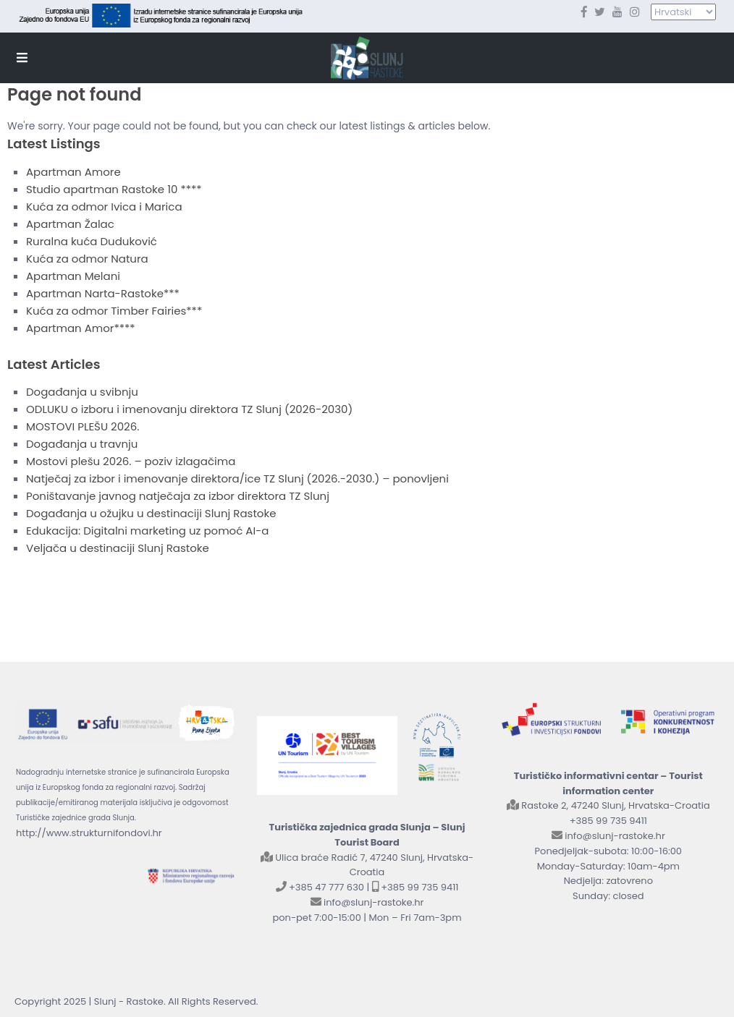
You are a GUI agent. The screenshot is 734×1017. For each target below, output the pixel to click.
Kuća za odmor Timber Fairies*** (114, 310)
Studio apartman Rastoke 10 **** (114, 189)
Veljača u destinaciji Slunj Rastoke (117, 548)
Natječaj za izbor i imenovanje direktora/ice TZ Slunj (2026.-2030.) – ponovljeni (237, 478)
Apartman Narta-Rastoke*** (103, 293)
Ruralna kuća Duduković (91, 241)
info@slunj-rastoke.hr (373, 902)
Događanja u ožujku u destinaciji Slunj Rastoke (151, 513)
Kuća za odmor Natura (87, 258)
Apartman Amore (73, 171)
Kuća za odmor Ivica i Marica (104, 206)
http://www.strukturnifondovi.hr (89, 833)
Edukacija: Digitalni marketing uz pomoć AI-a (147, 530)
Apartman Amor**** (80, 328)
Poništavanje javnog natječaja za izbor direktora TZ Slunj (177, 495)
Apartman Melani (73, 276)
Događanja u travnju (82, 443)
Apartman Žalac (70, 223)
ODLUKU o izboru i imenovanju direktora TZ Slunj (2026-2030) (189, 409)
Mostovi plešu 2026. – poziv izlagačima (130, 461)
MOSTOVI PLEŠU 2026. (82, 426)
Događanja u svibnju (82, 391)
